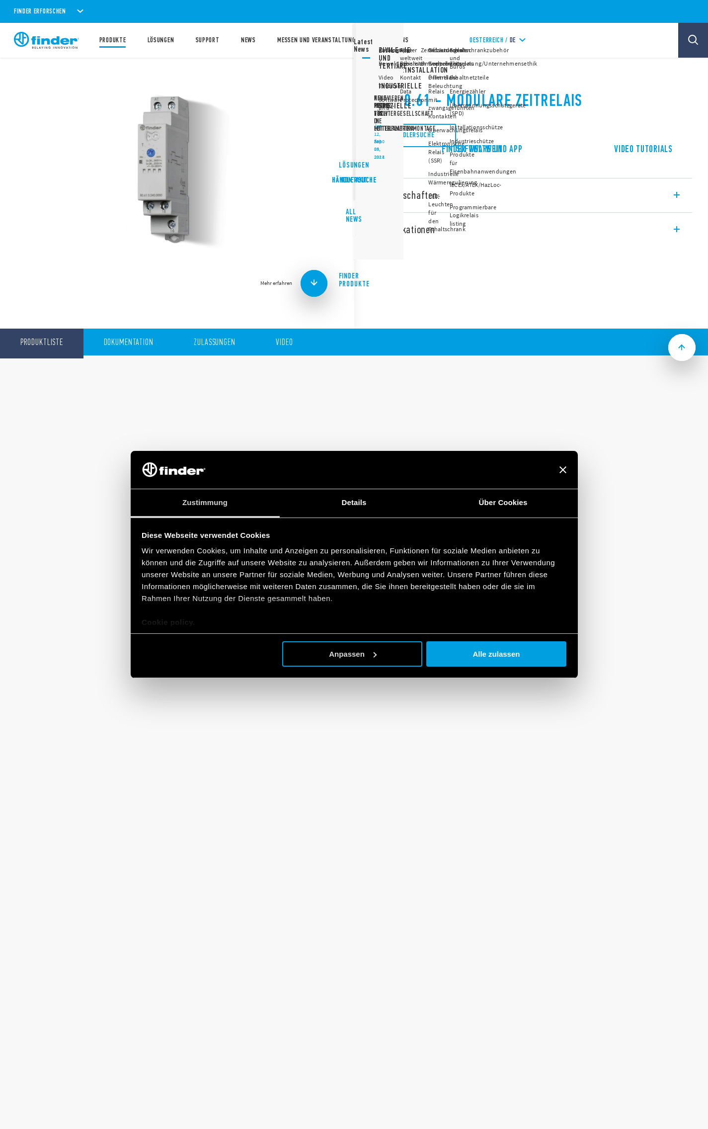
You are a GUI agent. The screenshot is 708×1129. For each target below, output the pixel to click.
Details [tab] (354, 502)
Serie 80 (381, 75)
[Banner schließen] (562, 469)
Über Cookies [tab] (503, 502)
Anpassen (353, 654)
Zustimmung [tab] (205, 502)
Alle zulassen (496, 654)
